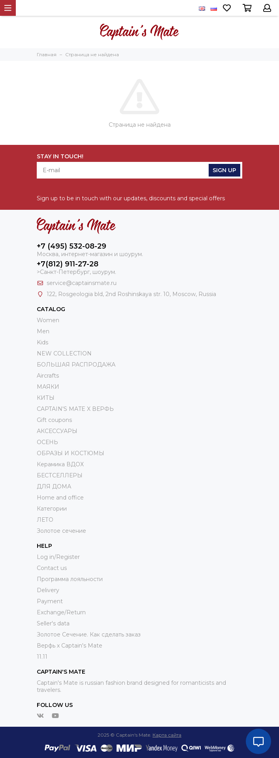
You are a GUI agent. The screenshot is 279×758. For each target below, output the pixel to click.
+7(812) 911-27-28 (67, 264)
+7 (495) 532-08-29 (71, 246)
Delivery (48, 590)
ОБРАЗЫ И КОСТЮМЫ (70, 453)
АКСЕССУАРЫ (57, 431)
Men (43, 331)
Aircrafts (48, 375)
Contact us (52, 568)
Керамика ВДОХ (60, 464)
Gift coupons (54, 420)
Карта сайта (167, 735)
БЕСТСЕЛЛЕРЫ (60, 475)
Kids (42, 342)
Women (48, 320)
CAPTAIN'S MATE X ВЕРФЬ (75, 408)
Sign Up (224, 170)
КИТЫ (46, 397)
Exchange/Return (61, 612)
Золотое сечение (61, 530)
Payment (50, 601)
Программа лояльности (70, 579)
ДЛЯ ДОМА (54, 486)
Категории (52, 508)
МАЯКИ (48, 386)
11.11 (42, 656)
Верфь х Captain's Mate (69, 645)
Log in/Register (58, 556)
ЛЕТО (45, 519)
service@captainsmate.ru (82, 283)
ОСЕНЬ (47, 442)
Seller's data (53, 623)
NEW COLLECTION (64, 353)
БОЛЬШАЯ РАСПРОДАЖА (76, 364)
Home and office (60, 497)
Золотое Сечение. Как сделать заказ (89, 634)
